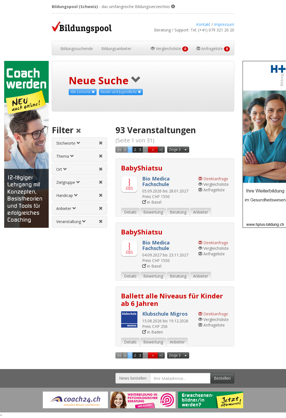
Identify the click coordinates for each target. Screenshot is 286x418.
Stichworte (68, 143)
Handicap (67, 195)
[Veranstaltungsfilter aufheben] (101, 221)
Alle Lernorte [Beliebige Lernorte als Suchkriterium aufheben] (82, 92)
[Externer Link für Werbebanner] (75, 400)
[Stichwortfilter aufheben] (101, 143)
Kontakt (203, 24)
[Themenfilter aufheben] (101, 156)
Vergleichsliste (213, 184)
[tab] (79, 143)
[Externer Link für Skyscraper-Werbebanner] (23, 144)
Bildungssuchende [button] (76, 48)
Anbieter (66, 208)
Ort (61, 169)
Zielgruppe (68, 182)
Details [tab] (130, 212)
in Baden (152, 332)
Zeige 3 (175, 149)
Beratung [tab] (178, 212)
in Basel (151, 202)
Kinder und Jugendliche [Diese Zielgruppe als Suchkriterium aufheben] (121, 92)
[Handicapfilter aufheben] (101, 195)
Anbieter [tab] (200, 212)
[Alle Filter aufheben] (78, 131)
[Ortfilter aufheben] (101, 169)
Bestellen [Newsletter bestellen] (222, 378)
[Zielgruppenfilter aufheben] (101, 182)
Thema (65, 156)
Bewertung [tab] (153, 212)
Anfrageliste (211, 189)
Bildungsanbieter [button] (116, 48)
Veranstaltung (71, 221)
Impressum (224, 24)
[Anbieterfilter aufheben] (101, 208)
